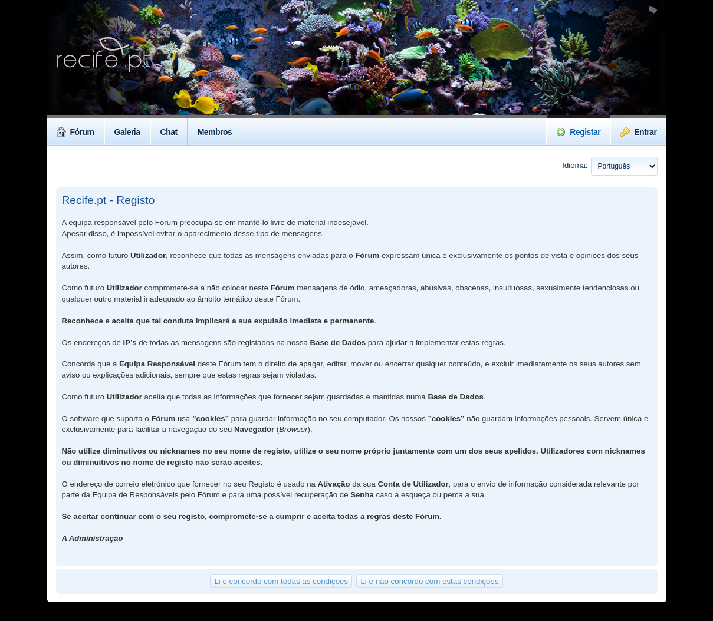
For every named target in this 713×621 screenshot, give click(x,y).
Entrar (638, 132)
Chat (169, 132)
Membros (215, 132)
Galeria (127, 132)
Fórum (75, 132)
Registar (578, 132)
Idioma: (574, 165)
